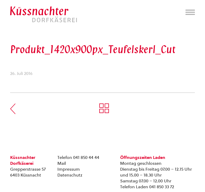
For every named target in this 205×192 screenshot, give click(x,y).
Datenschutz (69, 175)
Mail (61, 163)
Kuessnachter (43, 14)
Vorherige (12, 108)
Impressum (68, 169)
